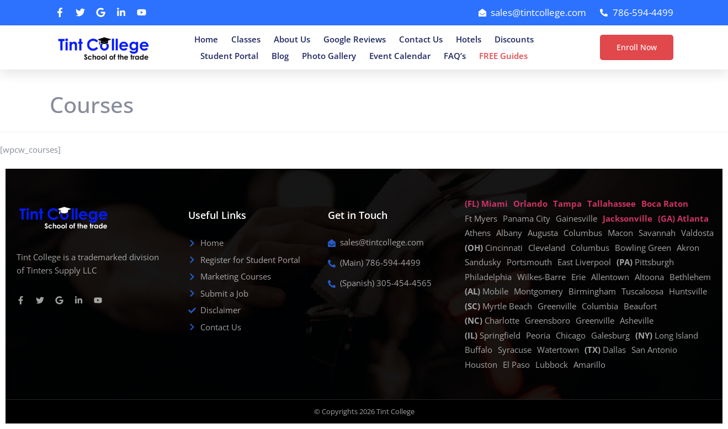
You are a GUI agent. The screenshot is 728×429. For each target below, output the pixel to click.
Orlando (530, 203)
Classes (246, 39)
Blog (280, 55)
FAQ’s (455, 55)
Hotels (468, 39)
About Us (292, 39)
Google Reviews (354, 39)
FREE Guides (503, 55)
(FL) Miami (486, 203)
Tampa (567, 203)
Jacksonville (627, 218)
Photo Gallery (329, 55)
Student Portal (229, 55)
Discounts (514, 39)
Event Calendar (400, 55)
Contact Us (421, 39)
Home (206, 39)
